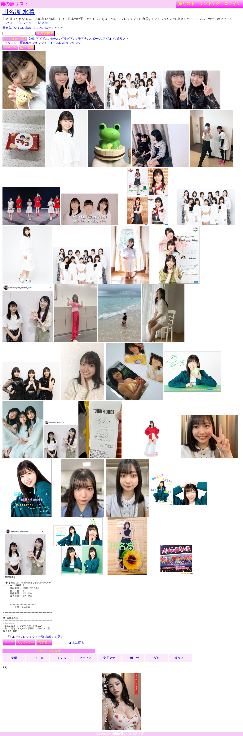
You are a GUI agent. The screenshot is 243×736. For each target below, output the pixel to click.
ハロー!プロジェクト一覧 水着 (27, 23)
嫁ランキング (54, 28)
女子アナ (81, 38)
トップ (9, 642)
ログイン (232, 3)
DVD (15, 28)
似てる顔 (27, 48)
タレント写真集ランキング (25, 42)
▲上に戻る (76, 642)
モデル (54, 38)
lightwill (117, 733)
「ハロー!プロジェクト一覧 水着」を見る (35, 636)
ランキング (209, 3)
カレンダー (25, 642)
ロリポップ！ (137, 733)
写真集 (7, 28)
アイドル (42, 38)
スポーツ (95, 38)
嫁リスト (186, 3)
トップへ (10, 48)
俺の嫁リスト (15, 3)
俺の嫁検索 (45, 33)
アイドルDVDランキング (64, 42)
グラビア (67, 38)
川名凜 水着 (18, 11)
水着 (28, 28)
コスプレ (38, 28)
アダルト (109, 38)
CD (22, 28)
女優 (31, 38)
